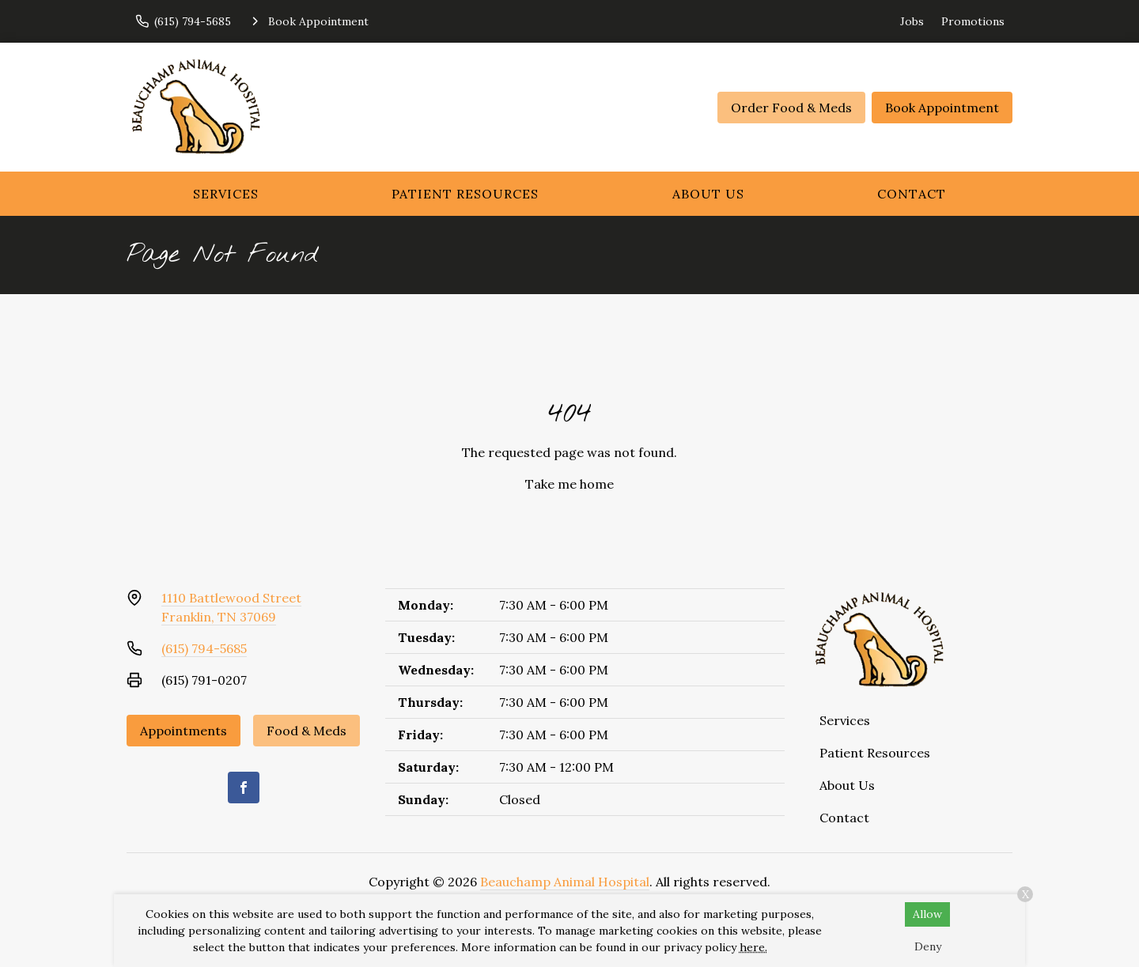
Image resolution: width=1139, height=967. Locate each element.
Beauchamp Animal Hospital (564, 882)
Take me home (569, 484)
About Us (708, 194)
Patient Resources (465, 194)
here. (753, 947)
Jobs (912, 21)
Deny (927, 946)
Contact (911, 194)
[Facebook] (243, 787)
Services (226, 194)
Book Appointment (942, 107)
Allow (927, 914)
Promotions (973, 21)
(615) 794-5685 (204, 648)
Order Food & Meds (791, 107)
